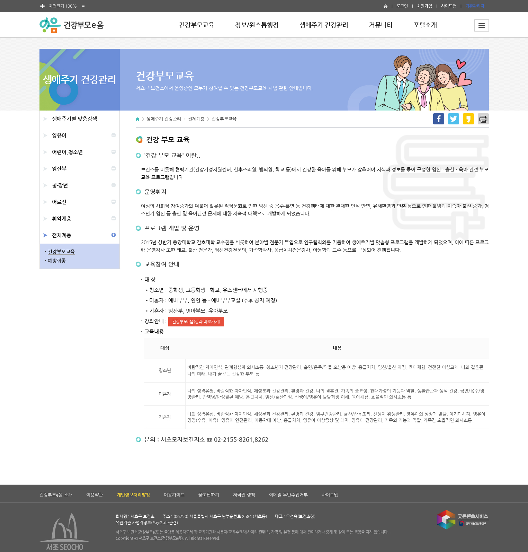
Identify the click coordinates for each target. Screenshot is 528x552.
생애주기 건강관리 (323, 24)
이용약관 (94, 494)
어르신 (59, 202)
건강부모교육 (196, 24)
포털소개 (425, 24)
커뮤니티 (381, 24)
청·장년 (60, 185)
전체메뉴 (481, 25)
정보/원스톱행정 (257, 24)
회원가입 (424, 5)
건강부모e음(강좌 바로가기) (196, 321)
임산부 (59, 169)
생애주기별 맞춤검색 (74, 119)
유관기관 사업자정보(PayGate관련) (147, 522)
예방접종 (57, 260)
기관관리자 (474, 5)
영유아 (59, 135)
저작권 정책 (244, 494)
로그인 (402, 5)
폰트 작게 (83, 6)
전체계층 (61, 235)
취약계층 (61, 218)
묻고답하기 (208, 494)
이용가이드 (174, 494)
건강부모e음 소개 (55, 494)
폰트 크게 (42, 6)
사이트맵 (448, 5)
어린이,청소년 (67, 152)
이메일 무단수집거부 (288, 494)
